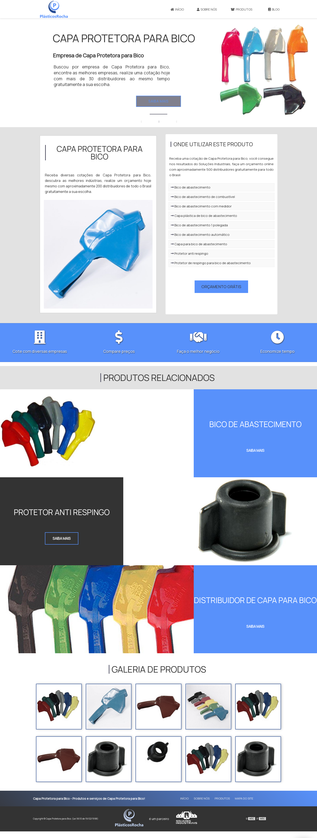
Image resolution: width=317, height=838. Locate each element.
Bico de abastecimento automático (206, 244)
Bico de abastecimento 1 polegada (205, 234)
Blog (274, 9)
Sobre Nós (207, 9)
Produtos (241, 9)
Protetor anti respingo (196, 262)
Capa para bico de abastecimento (205, 253)
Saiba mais (158, 101)
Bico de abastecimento (197, 196)
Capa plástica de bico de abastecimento (210, 225)
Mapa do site (244, 805)
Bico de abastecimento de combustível (209, 206)
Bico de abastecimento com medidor (207, 215)
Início (177, 9)
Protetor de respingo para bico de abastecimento (217, 272)
